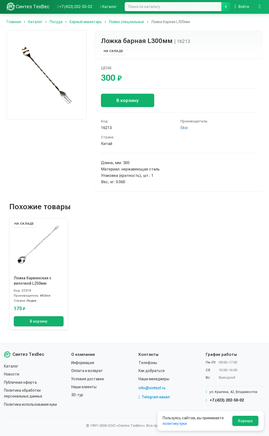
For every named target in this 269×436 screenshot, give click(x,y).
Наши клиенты (83, 387)
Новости (11, 374)
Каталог (11, 366)
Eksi (184, 127)
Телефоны (147, 363)
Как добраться (151, 371)
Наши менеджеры (153, 379)
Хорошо (245, 421)
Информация (82, 363)
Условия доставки (87, 379)
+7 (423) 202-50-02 (225, 400)
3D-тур (77, 395)
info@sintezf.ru (151, 388)
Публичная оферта (20, 382)
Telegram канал (154, 397)
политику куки (175, 423)
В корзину (127, 100)
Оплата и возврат (87, 371)
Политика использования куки (30, 404)
